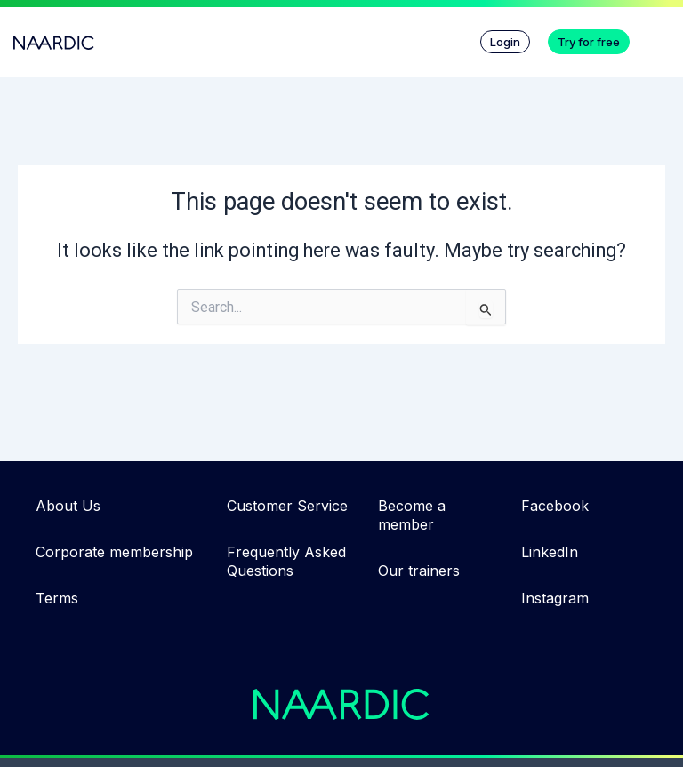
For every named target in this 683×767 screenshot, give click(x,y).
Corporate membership (114, 552)
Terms (57, 598)
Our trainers (419, 570)
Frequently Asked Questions (286, 561)
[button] (661, 36)
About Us (68, 506)
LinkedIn (549, 552)
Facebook (555, 506)
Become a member (412, 515)
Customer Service (287, 506)
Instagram (555, 598)
